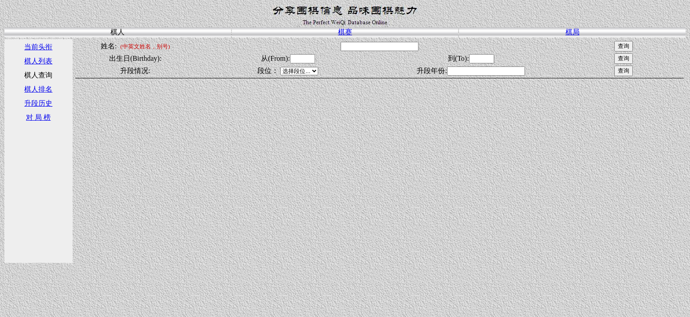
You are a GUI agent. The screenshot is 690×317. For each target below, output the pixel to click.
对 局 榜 (38, 117)
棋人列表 (38, 61)
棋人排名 (38, 89)
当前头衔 (38, 47)
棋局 (572, 32)
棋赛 (345, 32)
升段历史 (38, 103)
